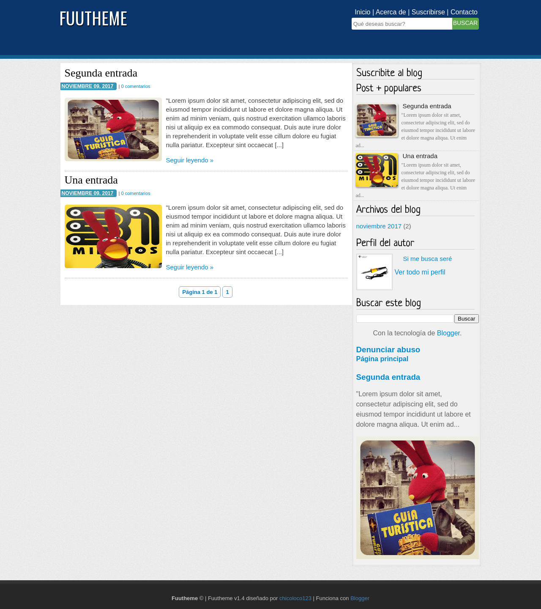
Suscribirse (428, 12)
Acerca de (391, 12)
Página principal (382, 358)
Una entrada (91, 180)
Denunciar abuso (388, 349)
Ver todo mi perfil (420, 272)
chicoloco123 (295, 598)
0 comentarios (135, 86)
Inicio (362, 12)
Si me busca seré (427, 258)
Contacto (464, 12)
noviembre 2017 (379, 226)
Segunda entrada (101, 73)
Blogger (448, 333)
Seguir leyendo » (190, 160)
